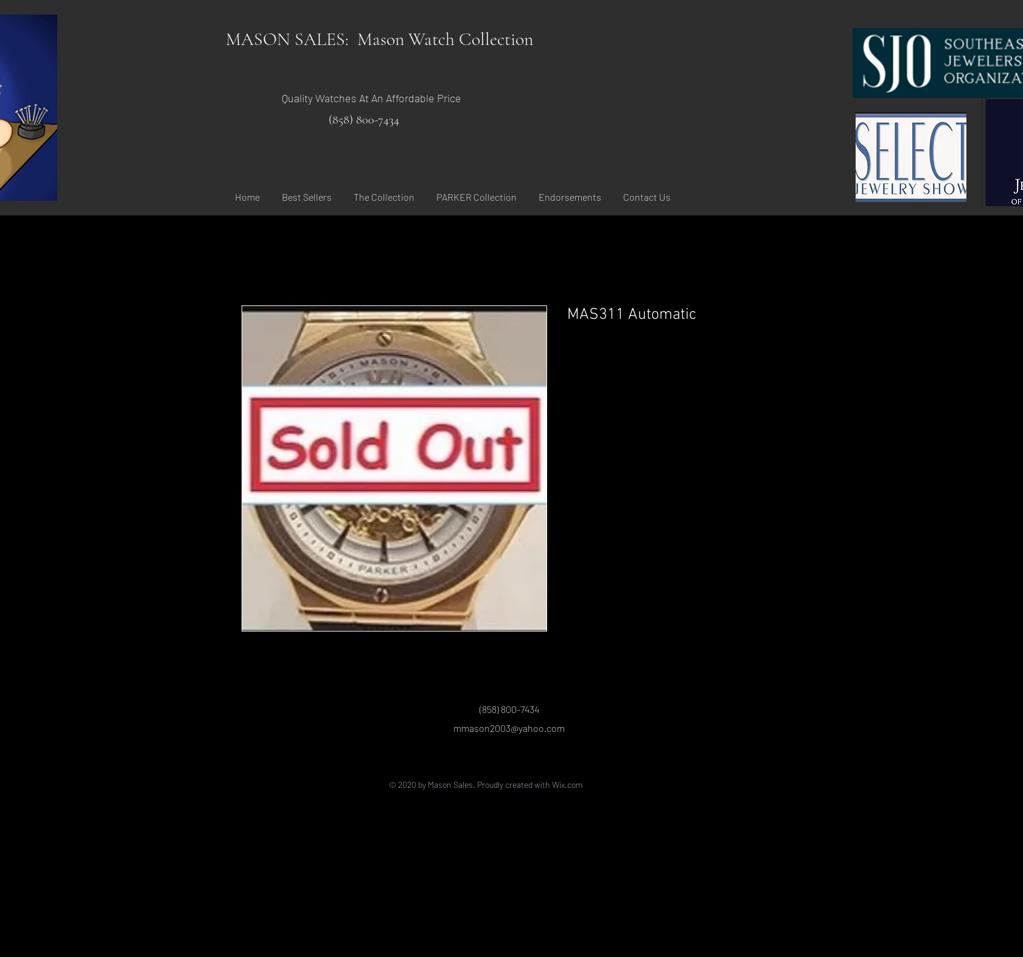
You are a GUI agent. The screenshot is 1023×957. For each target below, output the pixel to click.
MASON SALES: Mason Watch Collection (379, 39)
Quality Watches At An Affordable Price (371, 98)
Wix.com (567, 784)
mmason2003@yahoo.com (509, 728)
